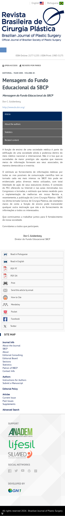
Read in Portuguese (15, 254)
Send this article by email (18, 290)
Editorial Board (10, 358)
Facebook (11, 319)
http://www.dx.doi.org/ (13, 107)
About (6, 351)
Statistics (8, 132)
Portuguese (55, 3)
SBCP (5, 348)
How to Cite (12, 297)
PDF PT (10, 268)
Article (8, 114)
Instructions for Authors (14, 380)
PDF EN (10, 275)
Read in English (13, 261)
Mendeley (11, 304)
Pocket (10, 311)
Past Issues (8, 400)
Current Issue (9, 397)
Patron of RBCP (10, 367)
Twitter (9, 326)
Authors (6, 376)
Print (9, 283)
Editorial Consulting (13, 355)
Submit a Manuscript (13, 383)
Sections (7, 361)
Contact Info (9, 371)
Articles (6, 394)
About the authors (12, 124)
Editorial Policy (10, 388)
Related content (12, 140)
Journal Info (8, 342)
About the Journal (11, 345)
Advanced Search (11, 409)
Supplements (9, 404)
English (38, 3)
